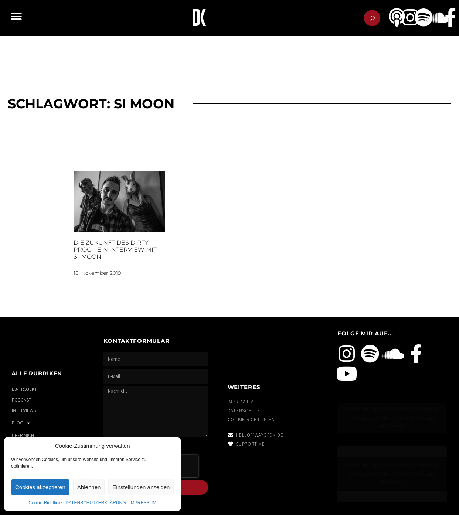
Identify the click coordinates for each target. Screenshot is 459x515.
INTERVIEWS (24, 410)
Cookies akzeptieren (40, 487)
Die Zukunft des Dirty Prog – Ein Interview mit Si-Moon (115, 249)
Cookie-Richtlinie (45, 502)
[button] (16, 16)
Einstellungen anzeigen (141, 487)
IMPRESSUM (142, 502)
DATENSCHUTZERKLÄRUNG (95, 502)
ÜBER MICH (23, 435)
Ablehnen (89, 487)
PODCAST (21, 400)
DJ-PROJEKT (24, 389)
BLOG (21, 423)
